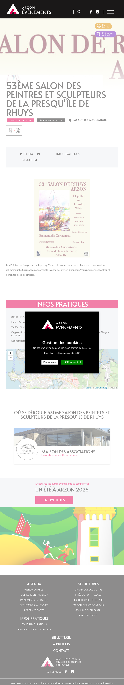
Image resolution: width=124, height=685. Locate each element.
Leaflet (88, 381)
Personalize (50, 362)
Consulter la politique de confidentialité (62, 353)
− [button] (11, 351)
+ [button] (11, 346)
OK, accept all (71, 362)
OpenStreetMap (101, 381)
